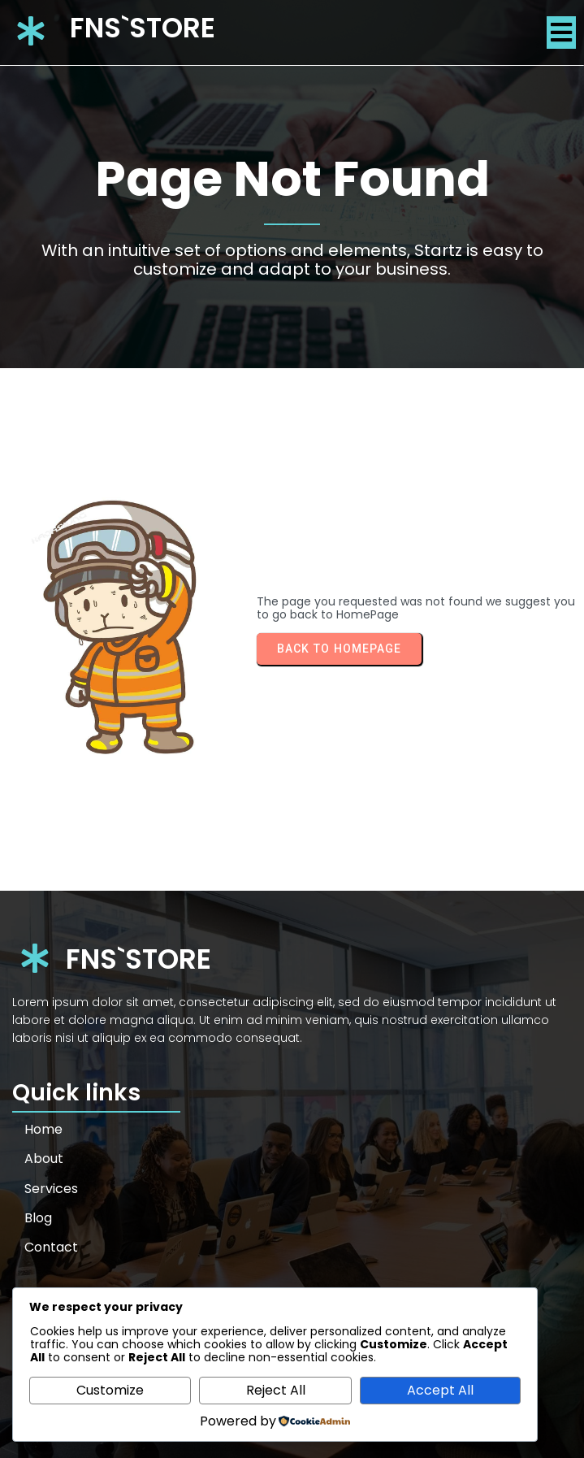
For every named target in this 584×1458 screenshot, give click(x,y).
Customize (110, 1390)
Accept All (440, 1390)
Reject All (275, 1390)
